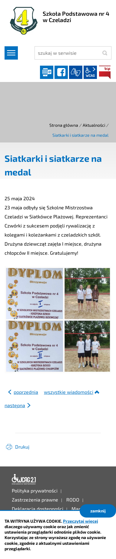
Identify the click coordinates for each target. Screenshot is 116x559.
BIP (104, 72)
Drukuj (22, 446)
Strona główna (63, 125)
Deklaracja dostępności (24, 479)
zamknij (98, 510)
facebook (61, 72)
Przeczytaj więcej (80, 521)
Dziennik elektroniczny (46, 72)
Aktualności (94, 125)
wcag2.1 (90, 72)
